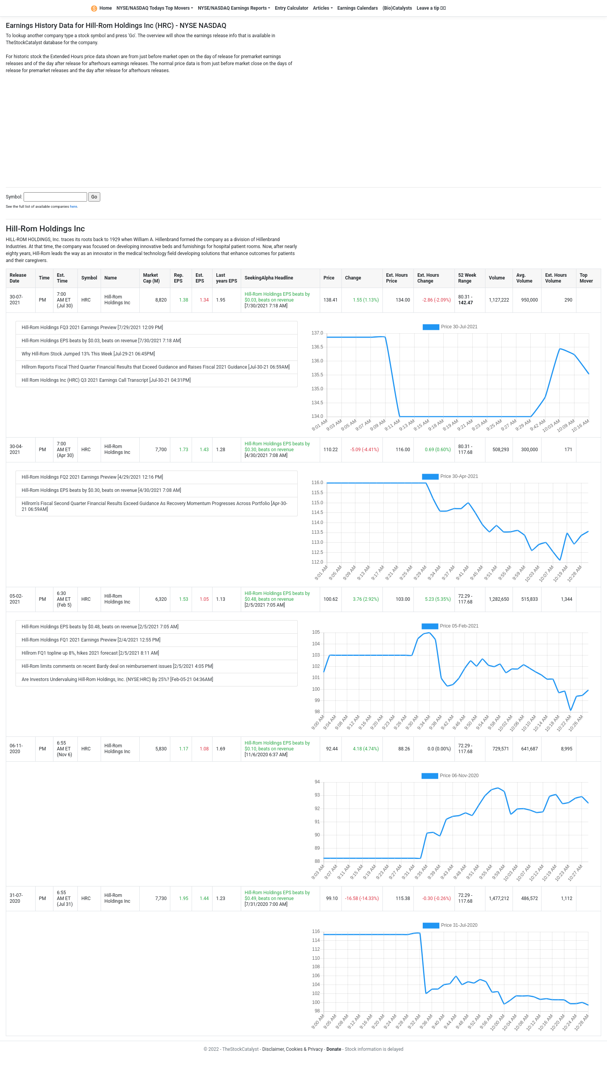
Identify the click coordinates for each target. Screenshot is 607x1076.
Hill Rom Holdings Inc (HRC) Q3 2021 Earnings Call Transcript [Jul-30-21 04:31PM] (106, 380)
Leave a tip (431, 8)
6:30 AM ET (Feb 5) (64, 599)
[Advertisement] (303, 128)
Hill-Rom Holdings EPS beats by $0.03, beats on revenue (277, 297)
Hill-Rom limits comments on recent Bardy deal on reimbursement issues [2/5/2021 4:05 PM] (117, 666)
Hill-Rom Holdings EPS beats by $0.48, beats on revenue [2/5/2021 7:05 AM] (100, 626)
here (73, 206)
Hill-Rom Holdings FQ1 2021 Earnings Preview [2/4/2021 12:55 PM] (91, 640)
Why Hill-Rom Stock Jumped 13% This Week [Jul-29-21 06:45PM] (88, 354)
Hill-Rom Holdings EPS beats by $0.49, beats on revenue (277, 895)
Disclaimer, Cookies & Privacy (292, 1049)
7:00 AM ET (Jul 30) (65, 300)
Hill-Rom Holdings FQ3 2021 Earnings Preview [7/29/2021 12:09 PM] (92, 327)
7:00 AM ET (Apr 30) (65, 449)
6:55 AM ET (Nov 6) (64, 748)
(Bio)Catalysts (397, 8)
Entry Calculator (291, 8)
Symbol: (14, 197)
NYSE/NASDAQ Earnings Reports (232, 8)
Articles (321, 8)
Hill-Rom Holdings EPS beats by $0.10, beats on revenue (277, 746)
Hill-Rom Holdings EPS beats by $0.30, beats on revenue (277, 446)
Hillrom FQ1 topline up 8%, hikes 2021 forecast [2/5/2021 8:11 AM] (90, 653)
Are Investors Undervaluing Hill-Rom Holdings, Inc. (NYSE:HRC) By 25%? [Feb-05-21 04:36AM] (117, 679)
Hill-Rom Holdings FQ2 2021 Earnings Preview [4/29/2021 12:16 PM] (92, 477)
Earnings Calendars (358, 8)
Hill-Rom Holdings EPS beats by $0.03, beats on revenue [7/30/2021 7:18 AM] (101, 340)
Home (101, 8)
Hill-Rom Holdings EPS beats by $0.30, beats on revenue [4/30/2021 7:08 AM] (101, 490)
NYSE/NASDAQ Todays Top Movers (153, 8)
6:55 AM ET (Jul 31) (65, 898)
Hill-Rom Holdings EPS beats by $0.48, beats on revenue (277, 596)
